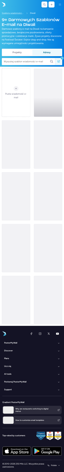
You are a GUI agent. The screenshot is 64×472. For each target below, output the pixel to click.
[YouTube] (57, 334)
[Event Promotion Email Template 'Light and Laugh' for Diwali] (16, 196)
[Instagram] (40, 334)
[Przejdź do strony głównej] (3, 4)
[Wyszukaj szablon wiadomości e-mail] (27, 61)
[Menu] (60, 4)
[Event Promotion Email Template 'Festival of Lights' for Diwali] (48, 93)
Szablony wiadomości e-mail (13, 13)
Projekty (17, 52)
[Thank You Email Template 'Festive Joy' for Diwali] (16, 144)
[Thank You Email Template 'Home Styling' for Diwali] (16, 300)
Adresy (47, 52)
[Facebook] (31, 334)
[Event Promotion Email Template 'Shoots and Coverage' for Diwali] (48, 196)
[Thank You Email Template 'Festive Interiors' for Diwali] (48, 144)
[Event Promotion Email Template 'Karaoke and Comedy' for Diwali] (48, 248)
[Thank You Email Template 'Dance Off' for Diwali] (16, 248)
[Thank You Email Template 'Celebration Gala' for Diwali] (48, 300)
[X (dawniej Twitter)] (49, 334)
